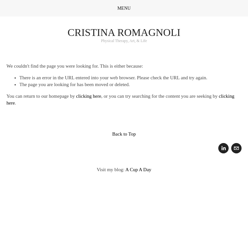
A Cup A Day (138, 169)
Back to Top (124, 134)
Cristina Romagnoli (123, 32)
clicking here (88, 96)
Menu (123, 8)
